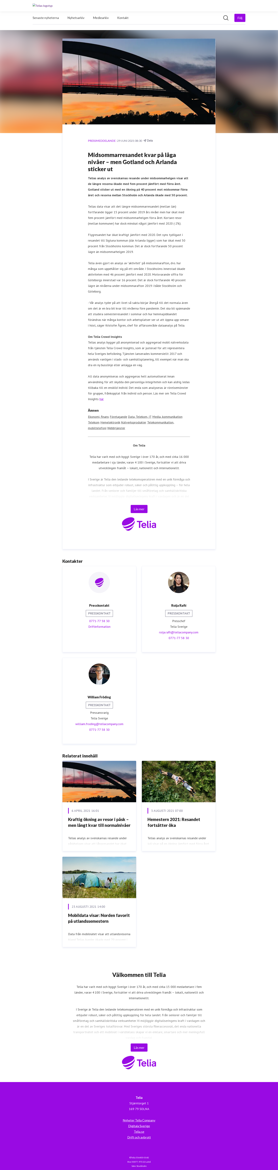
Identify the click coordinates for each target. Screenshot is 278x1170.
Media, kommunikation (167, 417)
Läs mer (139, 509)
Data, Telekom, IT (139, 417)
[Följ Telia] (239, 18)
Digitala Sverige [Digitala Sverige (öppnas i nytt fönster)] (139, 1126)
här (101, 399)
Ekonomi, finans (98, 417)
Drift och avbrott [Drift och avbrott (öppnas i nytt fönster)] (139, 1137)
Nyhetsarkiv (75, 18)
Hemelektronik (110, 422)
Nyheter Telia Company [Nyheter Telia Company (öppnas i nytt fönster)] (139, 1120)
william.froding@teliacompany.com (99, 724)
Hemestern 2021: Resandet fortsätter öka (174, 822)
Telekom (93, 422)
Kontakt (123, 18)
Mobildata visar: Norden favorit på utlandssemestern (99, 918)
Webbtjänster (116, 428)
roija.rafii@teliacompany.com (178, 632)
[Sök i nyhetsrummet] (226, 18)
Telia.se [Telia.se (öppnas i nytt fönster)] (139, 1132)
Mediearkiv (101, 18)
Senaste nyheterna (46, 18)
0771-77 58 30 (99, 621)
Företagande (118, 417)
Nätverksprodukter (133, 422)
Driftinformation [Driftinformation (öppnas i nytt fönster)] (99, 627)
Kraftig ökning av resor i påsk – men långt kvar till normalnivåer (99, 822)
